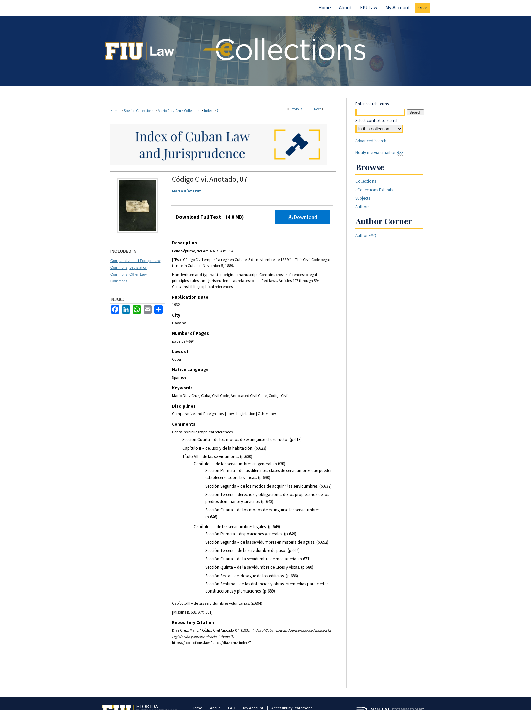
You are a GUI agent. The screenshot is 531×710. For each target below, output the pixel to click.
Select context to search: (377, 120)
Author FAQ (365, 235)
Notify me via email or (379, 152)
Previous (295, 109)
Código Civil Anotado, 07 (209, 179)
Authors (362, 207)
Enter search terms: (372, 104)
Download (302, 217)
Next (317, 109)
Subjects (362, 198)
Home (114, 110)
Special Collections (138, 110)
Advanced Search (370, 141)
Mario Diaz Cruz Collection (178, 110)
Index (208, 110)
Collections (365, 181)
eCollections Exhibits (374, 190)
